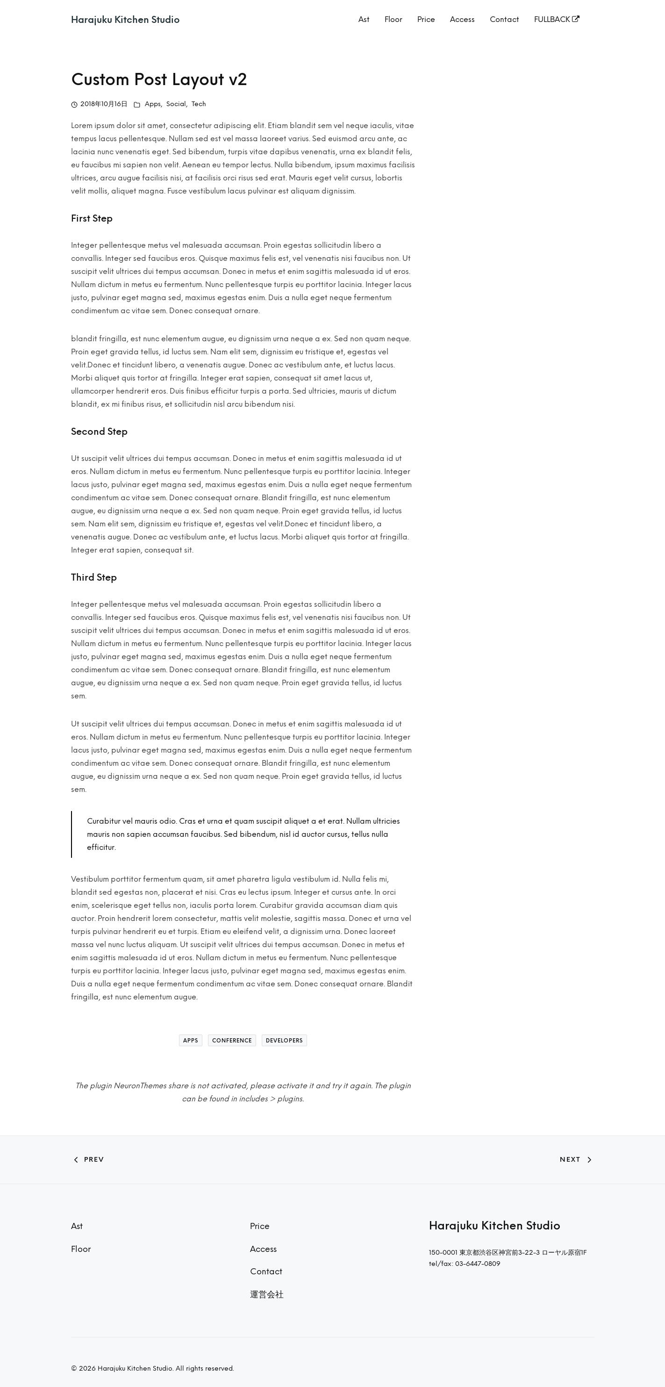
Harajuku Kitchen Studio (125, 19)
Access (462, 19)
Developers (284, 1041)
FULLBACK (556, 19)
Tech (199, 104)
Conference (232, 1041)
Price (426, 19)
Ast (364, 19)
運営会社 (267, 1294)
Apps (153, 104)
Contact (504, 19)
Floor (393, 19)
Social (176, 104)
